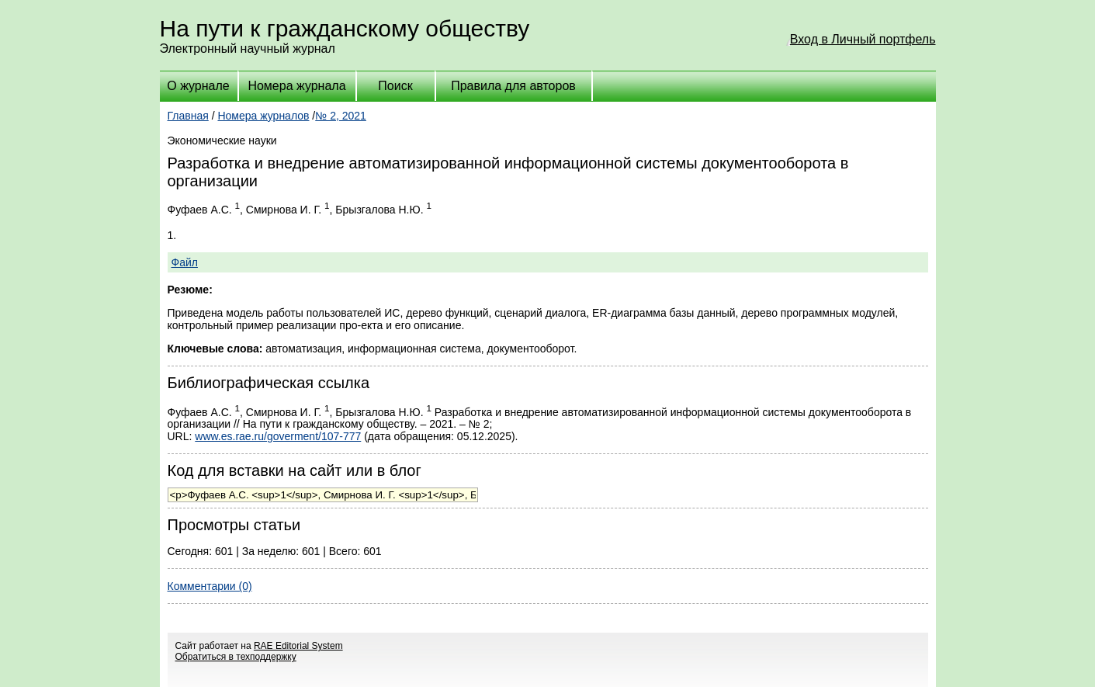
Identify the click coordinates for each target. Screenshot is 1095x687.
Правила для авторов (513, 85)
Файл (185, 262)
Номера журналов (263, 115)
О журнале (198, 85)
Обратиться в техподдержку (235, 656)
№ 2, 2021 (340, 115)
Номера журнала (296, 85)
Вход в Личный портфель (863, 39)
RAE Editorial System (298, 645)
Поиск (395, 85)
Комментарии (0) (210, 586)
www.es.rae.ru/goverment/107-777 (278, 436)
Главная (188, 115)
